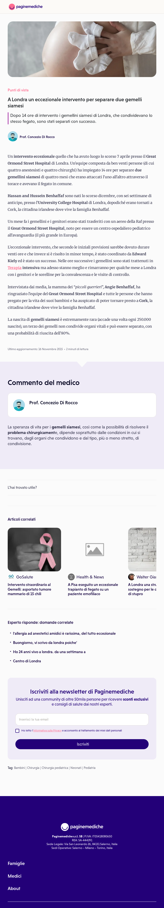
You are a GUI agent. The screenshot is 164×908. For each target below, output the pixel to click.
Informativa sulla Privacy (47, 730)
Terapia (15, 267)
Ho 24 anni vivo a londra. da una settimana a (49, 652)
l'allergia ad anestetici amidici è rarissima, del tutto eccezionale (64, 633)
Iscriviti (83, 744)
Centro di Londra (27, 661)
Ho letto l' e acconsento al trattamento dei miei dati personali (71, 730)
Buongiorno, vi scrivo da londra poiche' (45, 643)
